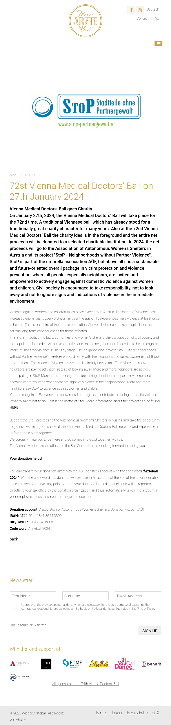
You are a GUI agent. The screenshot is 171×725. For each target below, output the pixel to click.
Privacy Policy (137, 713)
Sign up (149, 631)
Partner (101, 713)
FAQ (156, 18)
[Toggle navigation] (158, 43)
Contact (142, 18)
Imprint (117, 713)
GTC (155, 713)
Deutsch (153, 9)
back (14, 539)
